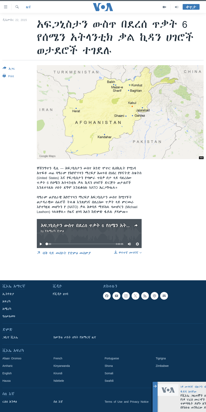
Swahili (109, 381)
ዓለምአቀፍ (8, 316)
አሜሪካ (6, 309)
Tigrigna (161, 358)
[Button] (9, 69)
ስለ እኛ (58, 402)
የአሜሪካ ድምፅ (54, 231)
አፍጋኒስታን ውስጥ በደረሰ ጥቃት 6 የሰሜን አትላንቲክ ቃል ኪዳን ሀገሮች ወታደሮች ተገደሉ (122, 225)
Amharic (7, 366)
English (7, 373)
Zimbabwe (162, 366)
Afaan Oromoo (11, 358)
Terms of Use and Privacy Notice (127, 402)
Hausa (6, 381)
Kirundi (58, 373)
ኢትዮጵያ (8, 294)
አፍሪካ (6, 301)
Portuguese (112, 358)
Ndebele (59, 381)
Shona (109, 366)
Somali (109, 373)
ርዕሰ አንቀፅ (9, 402)
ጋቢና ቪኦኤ (10, 337)
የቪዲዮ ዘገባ (60, 294)
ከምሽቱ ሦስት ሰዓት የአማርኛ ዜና (75, 337)
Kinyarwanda (62, 366)
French (58, 358)
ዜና (28, 7)
